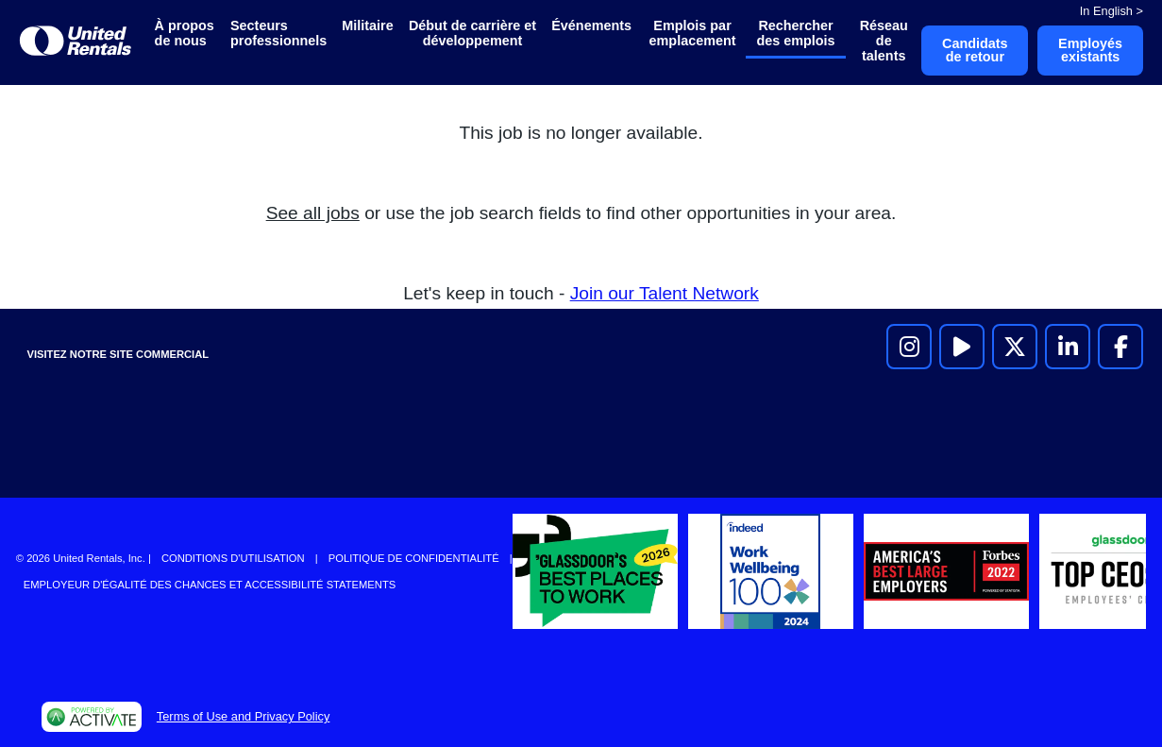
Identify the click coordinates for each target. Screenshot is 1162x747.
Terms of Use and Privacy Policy (243, 716)
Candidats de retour (975, 50)
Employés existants (1090, 50)
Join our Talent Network (664, 293)
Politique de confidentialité (413, 558)
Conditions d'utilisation (233, 558)
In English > (1111, 11)
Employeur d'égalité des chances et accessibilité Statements (210, 584)
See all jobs (313, 213)
